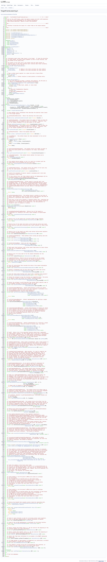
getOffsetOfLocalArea (14, 171)
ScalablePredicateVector (13, 53)
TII (36, 304)
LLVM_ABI (11, 65)
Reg (13, 75)
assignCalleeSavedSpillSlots (14, 189)
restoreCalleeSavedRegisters (14, 315)
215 (2, 244)
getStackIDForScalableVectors (29, 503)
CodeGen (10, 7)
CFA (25, 82)
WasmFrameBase (30, 82)
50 (2, 69)
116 (2, 139)
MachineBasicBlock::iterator (31, 251)
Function (28, 520)
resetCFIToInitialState (20, 267)
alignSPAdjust (12, 139)
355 (2, 392)
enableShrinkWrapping (19, 219)
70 (2, 90)
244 (2, 275)
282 (2, 315)
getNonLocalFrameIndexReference (26, 392)
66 (2, 86)
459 (2, 503)
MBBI (40, 251)
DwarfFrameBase (14, 79)
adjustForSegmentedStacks (20, 279)
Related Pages (10, 5)
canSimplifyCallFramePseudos (21, 358)
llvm (6, 7)
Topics (15, 5)
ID (35, 507)
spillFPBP (16, 542)
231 (2, 261)
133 (2, 157)
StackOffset (14, 371)
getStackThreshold (20, 133)
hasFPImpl (42, 338)
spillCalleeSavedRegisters (20, 292)
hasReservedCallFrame (19, 347)
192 (2, 219)
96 (2, 117)
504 (2, 551)
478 (2, 523)
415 (2, 456)
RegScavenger (13, 44)
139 (2, 163)
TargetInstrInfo (30, 304)
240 (2, 270)
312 (2, 347)
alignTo (16, 141)
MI (43, 293)
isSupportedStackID (18, 507)
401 (2, 441)
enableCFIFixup (15, 262)
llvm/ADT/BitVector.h (16, 33)
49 (2, 68)
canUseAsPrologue (18, 485)
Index (15, 86)
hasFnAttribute (25, 338)
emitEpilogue (17, 240)
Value (9, 47)
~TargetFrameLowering (16, 110)
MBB (31, 239)
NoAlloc (9, 54)
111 (2, 133)
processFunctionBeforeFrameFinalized (23, 433)
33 (2, 51)
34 (2, 52)
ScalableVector (10, 51)
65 (2, 85)
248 (2, 279)
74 (2, 94)
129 (2, 153)
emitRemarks (17, 546)
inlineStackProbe (18, 270)
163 (2, 189)
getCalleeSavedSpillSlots (13, 206)
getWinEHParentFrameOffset (22, 444)
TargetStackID (14, 46)
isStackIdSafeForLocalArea (20, 163)
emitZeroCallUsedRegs (19, 244)
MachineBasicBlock (25, 239)
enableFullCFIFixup (18, 261)
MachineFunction (14, 43)
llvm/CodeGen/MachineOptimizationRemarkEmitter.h (23, 35)
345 (2, 382)
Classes (27, 5)
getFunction (17, 338)
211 (2, 240)
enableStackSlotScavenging (20, 227)
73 (2, 93)
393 (2, 433)
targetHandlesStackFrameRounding (22, 214)
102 (2, 124)
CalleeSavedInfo (14, 42)
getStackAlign (13, 129)
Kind (15, 85)
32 (2, 50)
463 (2, 507)
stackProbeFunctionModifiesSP (21, 275)
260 (2, 292)
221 (2, 250)
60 (2, 79)
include (2, 7)
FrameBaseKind (14, 82)
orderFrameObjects (11, 472)
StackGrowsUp (11, 69)
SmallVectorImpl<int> (21, 473)
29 (2, 46)
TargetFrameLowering (19, 65)
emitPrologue (17, 237)
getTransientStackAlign (16, 153)
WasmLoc (22, 93)
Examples (37, 5)
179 (2, 206)
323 (2, 358)
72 (2, 92)
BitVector (12, 41)
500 (2, 546)
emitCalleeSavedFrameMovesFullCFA (15, 250)
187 (2, 214)
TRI (36, 190)
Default (9, 48)
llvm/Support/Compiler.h (17, 36)
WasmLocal (9, 52)
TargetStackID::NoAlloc (16, 512)
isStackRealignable (14, 157)
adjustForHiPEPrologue (19, 284)
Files (32, 5)
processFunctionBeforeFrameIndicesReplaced (18, 441)
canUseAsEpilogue (18, 498)
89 (2, 110)
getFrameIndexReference (17, 386)
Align (8, 99)
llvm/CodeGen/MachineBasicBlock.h (19, 34)
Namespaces (21, 5)
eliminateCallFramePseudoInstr (14, 456)
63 (2, 82)
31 (2, 48)
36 (2, 54)
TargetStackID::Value (16, 503)
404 (2, 444)
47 (2, 65)
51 (2, 70)
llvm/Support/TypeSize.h (17, 37)
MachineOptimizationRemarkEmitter (28, 547)
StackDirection (13, 68)
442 (2, 485)
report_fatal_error (12, 446)
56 (2, 75)
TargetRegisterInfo (30, 190)
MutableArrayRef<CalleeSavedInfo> (30, 317)
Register (21, 82)
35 (2, 53)
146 (2, 171)
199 (2, 227)
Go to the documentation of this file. (9, 14)
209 (2, 237)
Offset (13, 76)
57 (2, 76)
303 (2, 337)
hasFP (11, 337)
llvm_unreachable (12, 459)
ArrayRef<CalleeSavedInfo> (34, 294)
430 (2, 472)
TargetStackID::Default (17, 504)
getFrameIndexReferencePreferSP (15, 382)
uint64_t (13, 133)
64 (2, 83)
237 (2, 267)
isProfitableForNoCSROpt (20, 523)
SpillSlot (13, 74)
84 (2, 105)
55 (2, 74)
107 (2, 129)
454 (2, 498)
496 (2, 542)
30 (2, 47)
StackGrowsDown (11, 70)
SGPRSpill (9, 50)
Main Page (3, 5)
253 (2, 284)
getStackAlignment (16, 124)
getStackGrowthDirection (21, 117)
